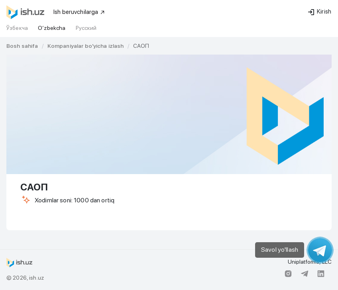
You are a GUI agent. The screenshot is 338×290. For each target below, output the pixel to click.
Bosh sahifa (22, 46)
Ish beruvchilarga (79, 12)
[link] (22, 46)
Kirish (319, 11)
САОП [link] (141, 46)
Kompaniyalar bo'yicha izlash (85, 46)
